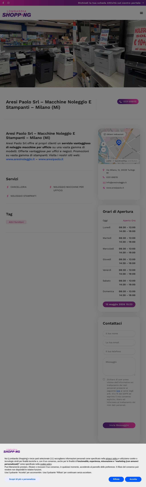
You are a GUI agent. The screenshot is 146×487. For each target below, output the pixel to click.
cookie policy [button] (45, 464)
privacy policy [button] (112, 458)
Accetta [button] (133, 479)
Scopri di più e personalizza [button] (22, 479)
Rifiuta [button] (116, 479)
